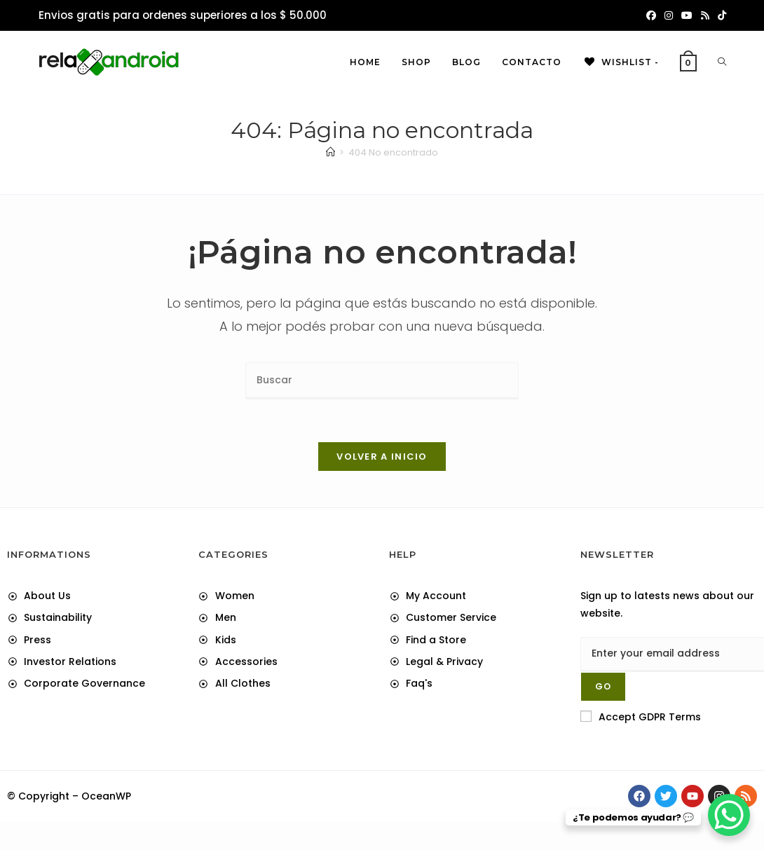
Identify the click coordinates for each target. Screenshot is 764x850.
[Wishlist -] (620, 62)
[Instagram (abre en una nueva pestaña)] (668, 15)
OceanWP (106, 796)
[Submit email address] (603, 686)
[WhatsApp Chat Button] (729, 815)
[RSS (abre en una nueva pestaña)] (705, 15)
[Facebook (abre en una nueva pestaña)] (651, 15)
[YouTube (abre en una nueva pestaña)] (687, 15)
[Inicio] (330, 152)
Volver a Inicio (382, 456)
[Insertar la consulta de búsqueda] (382, 380)
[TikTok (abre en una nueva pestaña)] (720, 15)
